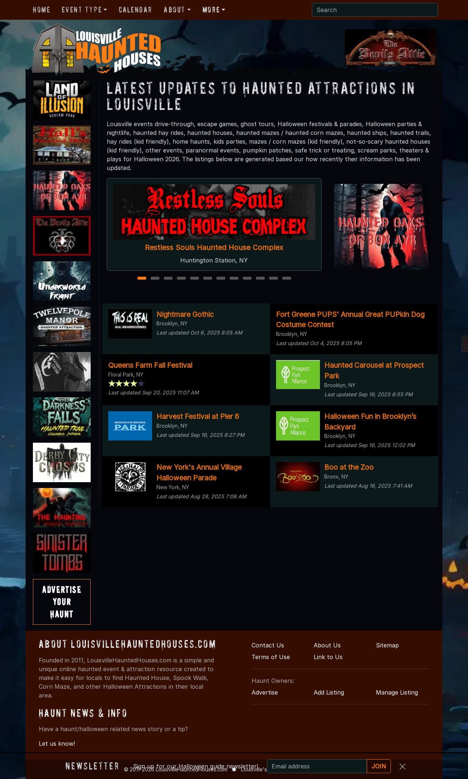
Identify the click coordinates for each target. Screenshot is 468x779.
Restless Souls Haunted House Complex (214, 247)
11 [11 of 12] (273, 279)
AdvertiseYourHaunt (61, 601)
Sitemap (387, 645)
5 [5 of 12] (194, 279)
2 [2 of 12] (154, 279)
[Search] (375, 10)
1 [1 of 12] (141, 279)
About (174, 9)
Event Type (82, 9)
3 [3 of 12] (168, 279)
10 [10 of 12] (261, 279)
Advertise (265, 692)
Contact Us (268, 645)
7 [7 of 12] (221, 279)
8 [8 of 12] (234, 279)
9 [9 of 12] (247, 279)
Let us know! (57, 743)
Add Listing (329, 692)
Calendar (135, 9)
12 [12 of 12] (287, 279)
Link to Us (328, 657)
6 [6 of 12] (208, 279)
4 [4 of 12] (181, 279)
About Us (327, 645)
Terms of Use (271, 657)
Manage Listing (397, 692)
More (211, 9)
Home (41, 9)
